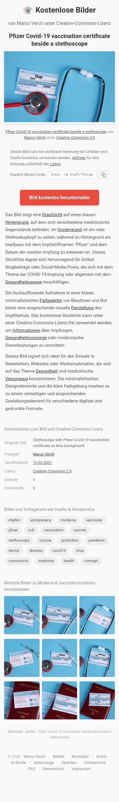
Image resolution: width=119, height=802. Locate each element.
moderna (68, 521)
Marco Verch (34, 137)
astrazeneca (40, 521)
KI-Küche (18, 763)
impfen (14, 521)
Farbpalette (51, 301)
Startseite (15, 733)
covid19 (59, 551)
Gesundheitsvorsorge (26, 338)
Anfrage (79, 158)
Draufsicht (52, 215)
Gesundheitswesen (23, 283)
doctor (14, 551)
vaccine (79, 531)
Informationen (26, 331)
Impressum (81, 769)
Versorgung (16, 379)
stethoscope (19, 541)
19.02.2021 (42, 463)
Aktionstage (44, 763)
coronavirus (18, 561)
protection (70, 541)
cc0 (31, 531)
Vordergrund (69, 230)
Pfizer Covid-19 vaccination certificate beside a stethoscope (56, 131)
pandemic (97, 541)
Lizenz (55, 164)
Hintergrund (16, 223)
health (69, 561)
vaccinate (94, 521)
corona (45, 541)
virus (80, 551)
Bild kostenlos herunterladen (59, 198)
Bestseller (80, 757)
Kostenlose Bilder (59, 10)
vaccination (53, 531)
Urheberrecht (95, 763)
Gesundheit (46, 372)
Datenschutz (53, 769)
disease (35, 551)
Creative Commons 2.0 (75, 137)
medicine (46, 561)
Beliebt (58, 757)
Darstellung (82, 308)
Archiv (30, 733)
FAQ (31, 769)
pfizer (13, 531)
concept (91, 561)
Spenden (69, 763)
